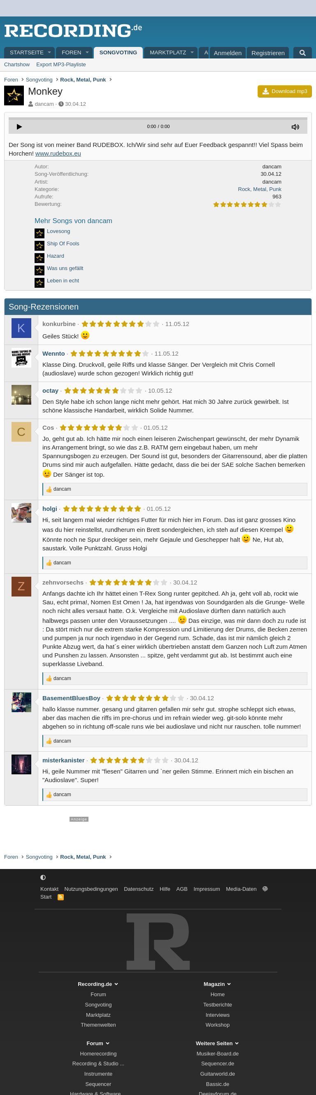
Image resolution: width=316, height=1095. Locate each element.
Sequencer (99, 1084)
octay (50, 390)
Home (218, 994)
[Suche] (302, 52)
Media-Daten (241, 889)
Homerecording (98, 1054)
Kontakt (49, 889)
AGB (181, 889)
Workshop (218, 1025)
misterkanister (63, 760)
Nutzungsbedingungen (91, 889)
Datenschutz (138, 889)
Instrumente (98, 1074)
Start (45, 897)
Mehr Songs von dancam (73, 221)
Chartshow (17, 64)
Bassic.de (217, 1084)
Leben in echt (63, 280)
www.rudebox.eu (58, 153)
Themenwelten (98, 1025)
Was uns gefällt (65, 268)
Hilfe (165, 889)
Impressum (206, 889)
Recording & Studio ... (98, 1063)
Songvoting (118, 52)
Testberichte (217, 1005)
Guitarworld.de (217, 1074)
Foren (71, 52)
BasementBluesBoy (71, 697)
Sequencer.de (217, 1063)
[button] (49, 53)
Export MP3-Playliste (61, 64)
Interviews (218, 1015)
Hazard (55, 256)
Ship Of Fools (63, 243)
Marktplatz (168, 52)
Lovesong (58, 231)
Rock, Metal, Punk (260, 189)
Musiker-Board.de (218, 1054)
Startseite (27, 52)
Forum (98, 994)
